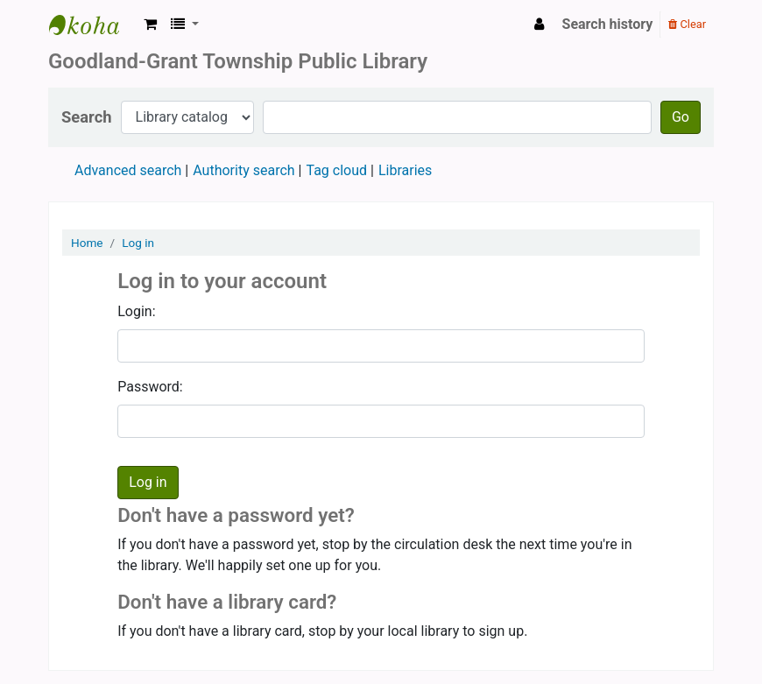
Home (87, 243)
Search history (607, 24)
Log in (138, 243)
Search (86, 117)
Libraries (405, 170)
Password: (150, 386)
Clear (687, 24)
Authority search (243, 170)
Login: (136, 311)
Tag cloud (336, 170)
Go (680, 117)
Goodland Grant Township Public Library (93, 24)
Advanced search (127, 170)
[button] (150, 24)
